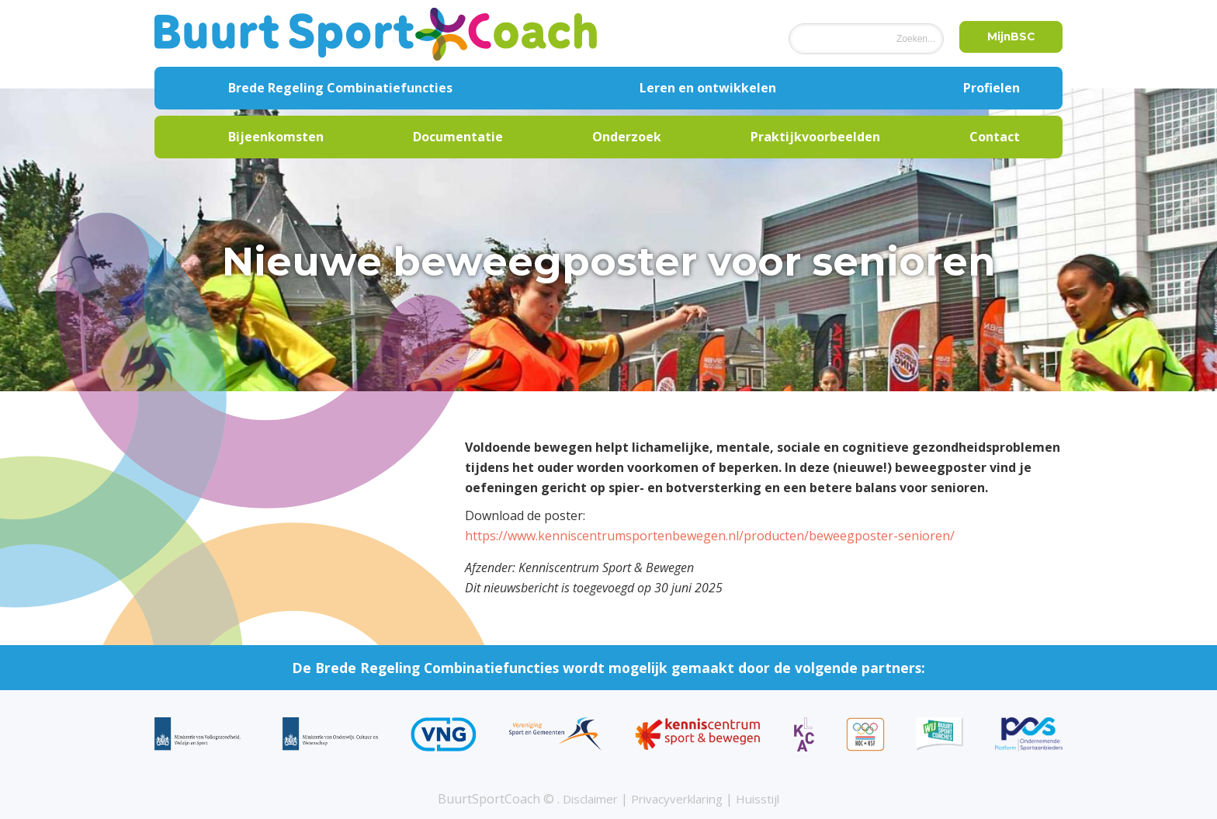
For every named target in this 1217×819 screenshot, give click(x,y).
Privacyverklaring (678, 798)
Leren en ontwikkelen (708, 87)
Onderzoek (626, 136)
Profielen (991, 87)
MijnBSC (1007, 37)
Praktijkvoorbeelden (815, 136)
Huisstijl (765, 798)
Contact (994, 136)
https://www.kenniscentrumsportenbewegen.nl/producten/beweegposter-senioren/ (710, 535)
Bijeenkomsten (276, 136)
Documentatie (458, 136)
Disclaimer (584, 798)
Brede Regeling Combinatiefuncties (340, 87)
